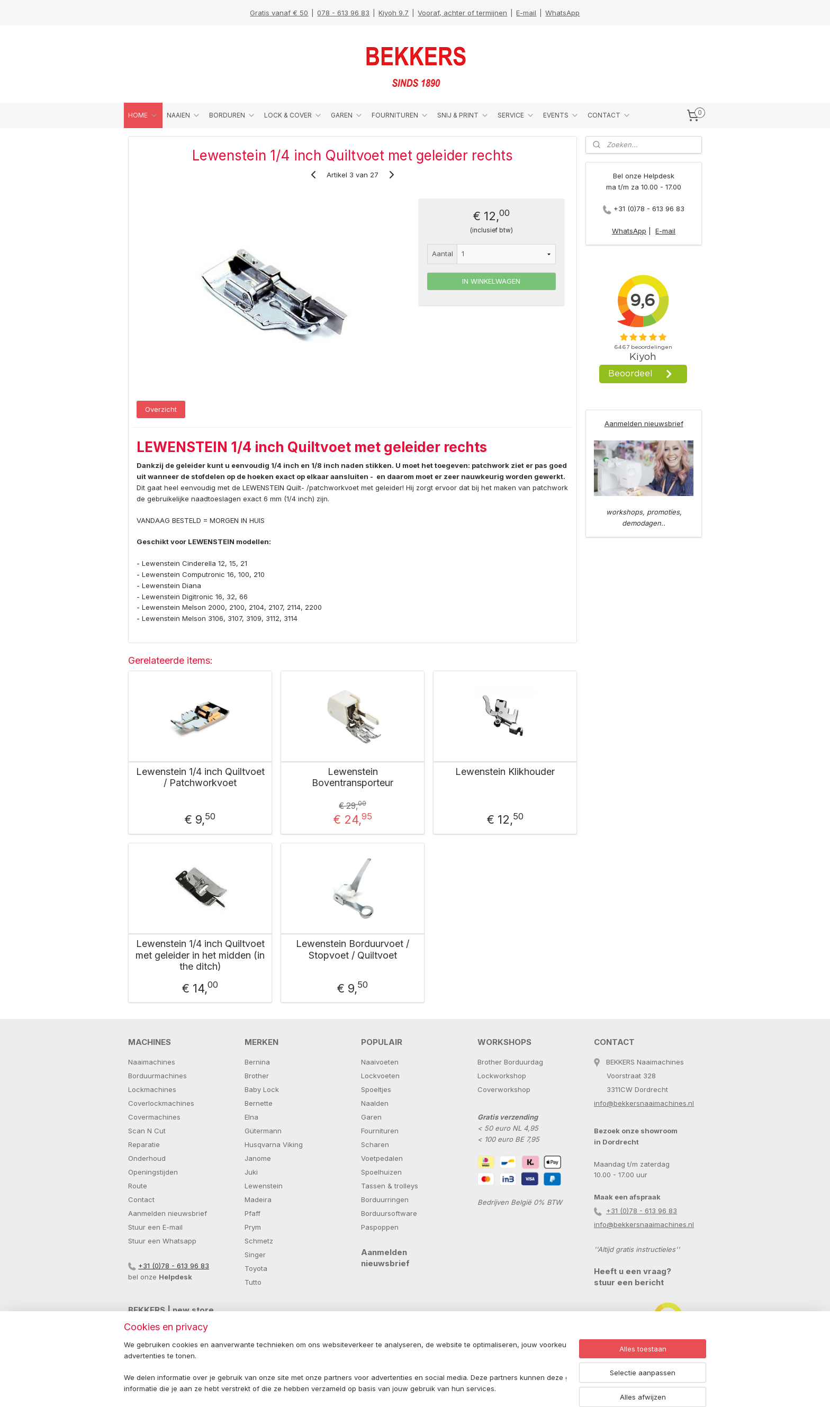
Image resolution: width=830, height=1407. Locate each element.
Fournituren (380, 1130)
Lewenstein (264, 1185)
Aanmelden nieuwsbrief (644, 423)
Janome (258, 1158)
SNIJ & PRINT (463, 115)
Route (137, 1185)
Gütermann (263, 1130)
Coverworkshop (503, 1089)
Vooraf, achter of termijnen (462, 12)
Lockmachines (152, 1089)
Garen (371, 1117)
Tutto (253, 1282)
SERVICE (516, 115)
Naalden (375, 1103)
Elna (251, 1117)
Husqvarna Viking (274, 1144)
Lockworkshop (501, 1075)
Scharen (375, 1144)
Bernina (257, 1062)
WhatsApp (562, 12)
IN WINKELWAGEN (491, 281)
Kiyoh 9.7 (393, 12)
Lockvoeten (380, 1075)
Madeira (258, 1199)
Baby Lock (262, 1089)
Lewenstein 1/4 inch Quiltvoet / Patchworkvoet (200, 777)
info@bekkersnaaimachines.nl (644, 1103)
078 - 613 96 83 (343, 12)
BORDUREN (232, 115)
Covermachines (154, 1117)
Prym (253, 1227)
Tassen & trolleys (389, 1185)
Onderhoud (147, 1158)
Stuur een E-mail (155, 1227)
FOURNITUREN (400, 115)
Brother (257, 1075)
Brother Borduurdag (510, 1062)
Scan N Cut (147, 1130)
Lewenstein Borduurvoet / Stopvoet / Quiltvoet (352, 949)
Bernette (259, 1103)
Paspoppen (380, 1227)
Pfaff (252, 1213)
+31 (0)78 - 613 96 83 (649, 208)
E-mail (526, 12)
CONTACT (609, 115)
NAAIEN (184, 115)
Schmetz (259, 1241)
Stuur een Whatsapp (162, 1241)
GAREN (347, 115)
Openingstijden (153, 1172)
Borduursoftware (389, 1213)
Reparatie (144, 1144)
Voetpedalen (382, 1158)
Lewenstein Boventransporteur (352, 777)
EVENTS (561, 115)
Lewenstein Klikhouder (505, 771)
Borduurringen (385, 1199)
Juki (251, 1172)
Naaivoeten (380, 1062)
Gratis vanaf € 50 (279, 12)
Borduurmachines (157, 1075)
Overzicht (161, 409)
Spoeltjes (376, 1089)
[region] (345, 1367)
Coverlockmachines (161, 1103)
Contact (141, 1199)
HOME (143, 115)
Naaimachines (151, 1062)
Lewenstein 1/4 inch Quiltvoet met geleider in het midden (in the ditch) (200, 955)
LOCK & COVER (293, 115)
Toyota (256, 1268)
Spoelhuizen (381, 1172)
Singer (255, 1254)
